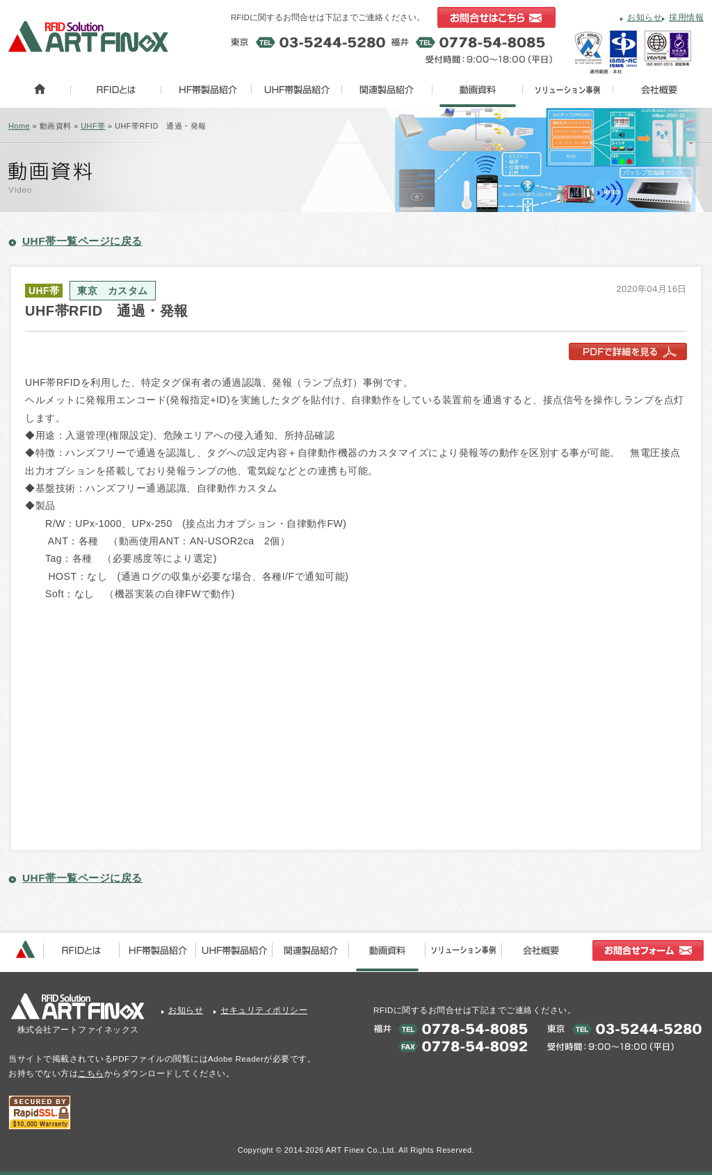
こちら (91, 1073)
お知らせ (644, 17)
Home (19, 126)
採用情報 (686, 17)
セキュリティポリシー (263, 1010)
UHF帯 (93, 126)
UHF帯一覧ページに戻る (82, 241)
